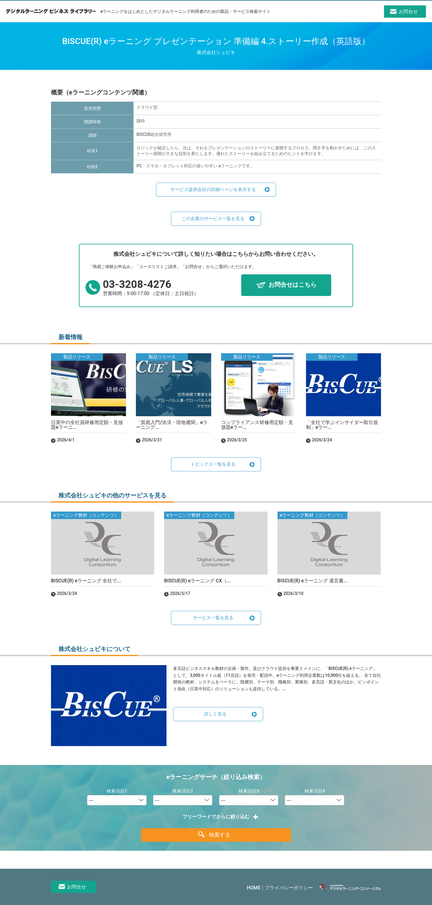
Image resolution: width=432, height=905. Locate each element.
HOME (253, 888)
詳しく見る (215, 714)
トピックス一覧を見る (213, 464)
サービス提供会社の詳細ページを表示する (213, 189)
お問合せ (76, 887)
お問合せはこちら (292, 284)
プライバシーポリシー (289, 888)
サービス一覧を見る (213, 617)
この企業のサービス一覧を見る (213, 218)
